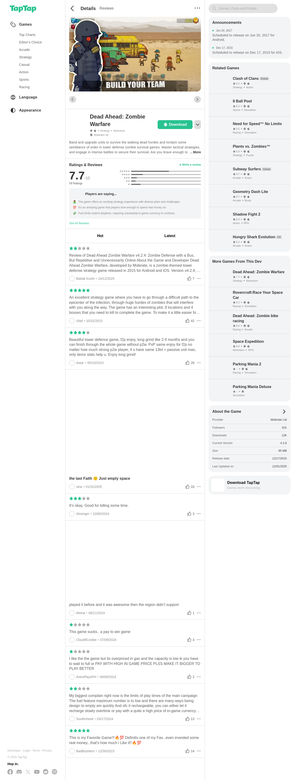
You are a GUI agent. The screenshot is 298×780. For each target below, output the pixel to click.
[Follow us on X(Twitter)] (28, 772)
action (24, 72)
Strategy (105, 130)
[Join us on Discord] (19, 772)
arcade (24, 50)
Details (88, 8)
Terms (36, 750)
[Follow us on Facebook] (10, 772)
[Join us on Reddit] (45, 772)
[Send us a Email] (54, 772)
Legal (26, 750)
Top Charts (27, 35)
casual (24, 64)
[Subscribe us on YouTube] (37, 772)
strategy (25, 57)
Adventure (119, 130)
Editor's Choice (30, 42)
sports (24, 79)
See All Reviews (79, 223)
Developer (14, 750)
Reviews (107, 8)
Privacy (47, 750)
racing (24, 87)
